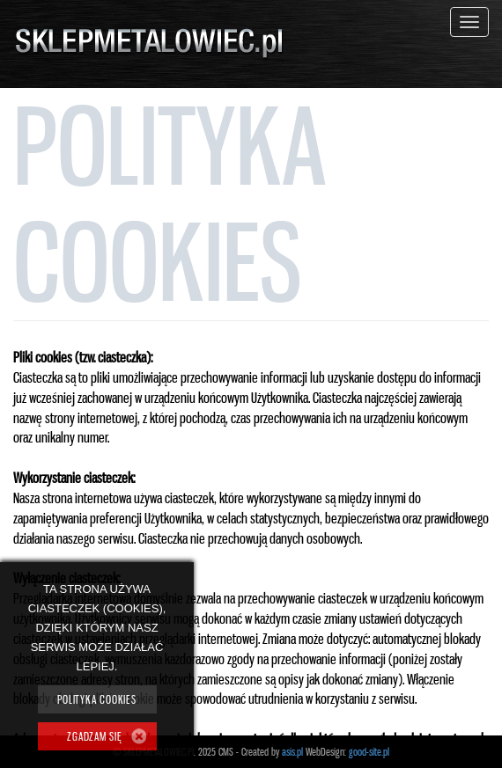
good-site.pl (369, 751)
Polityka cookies (96, 699)
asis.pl (292, 751)
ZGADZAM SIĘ (94, 736)
